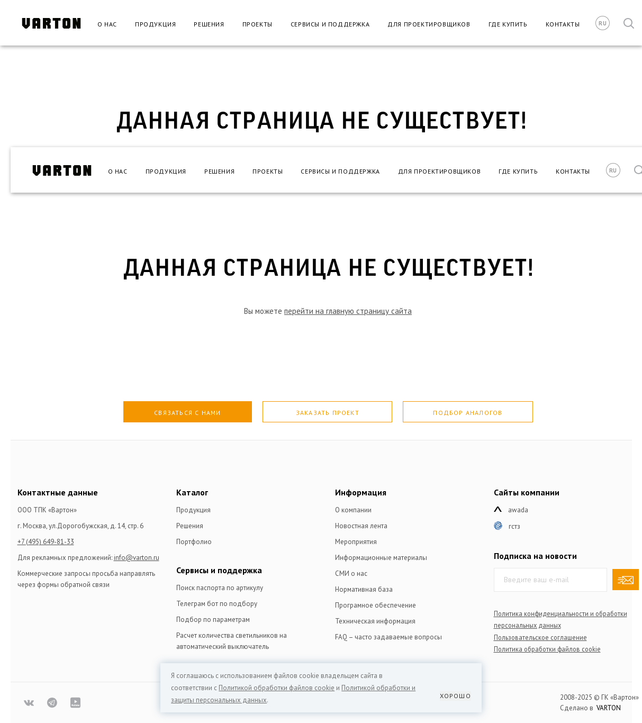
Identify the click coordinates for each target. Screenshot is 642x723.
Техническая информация (375, 621)
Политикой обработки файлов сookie (276, 687)
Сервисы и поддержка (330, 24)
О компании (353, 509)
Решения (209, 24)
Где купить (508, 24)
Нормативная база (364, 589)
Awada (518, 509)
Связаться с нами (187, 413)
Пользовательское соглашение (540, 637)
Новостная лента (361, 525)
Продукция (155, 24)
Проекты (257, 24)
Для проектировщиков (428, 24)
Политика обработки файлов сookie (547, 649)
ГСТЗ (514, 526)
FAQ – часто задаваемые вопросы (388, 636)
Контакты (563, 24)
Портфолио (194, 541)
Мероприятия (356, 541)
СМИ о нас (351, 573)
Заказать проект (327, 413)
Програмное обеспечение (375, 605)
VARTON (608, 707)
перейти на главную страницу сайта (348, 311)
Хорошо (455, 696)
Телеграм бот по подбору (216, 603)
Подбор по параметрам (213, 619)
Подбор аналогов (467, 413)
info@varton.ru (136, 557)
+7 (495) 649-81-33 (45, 541)
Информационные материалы (381, 557)
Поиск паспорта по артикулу (219, 587)
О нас (107, 24)
